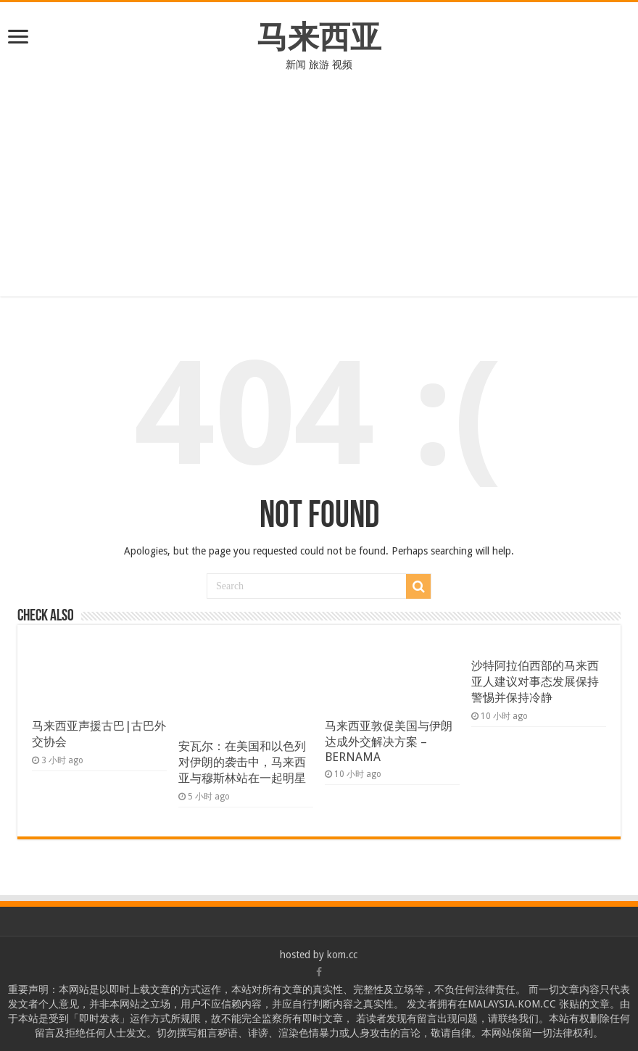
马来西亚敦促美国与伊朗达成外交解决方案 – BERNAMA (388, 741)
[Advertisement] (319, 195)
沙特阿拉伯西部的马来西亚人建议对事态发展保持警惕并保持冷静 (535, 682)
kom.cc (342, 954)
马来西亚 (319, 37)
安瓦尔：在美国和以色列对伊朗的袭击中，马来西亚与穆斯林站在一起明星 (242, 762)
